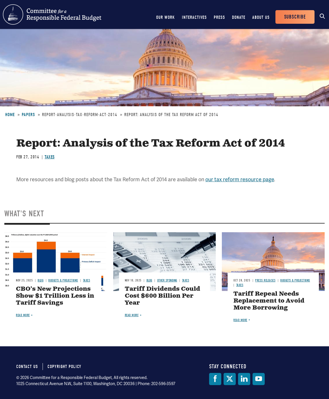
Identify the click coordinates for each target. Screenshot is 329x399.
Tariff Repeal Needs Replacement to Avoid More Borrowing (268, 301)
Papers (28, 114)
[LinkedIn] (244, 379)
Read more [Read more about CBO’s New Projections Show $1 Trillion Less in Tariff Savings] (23, 315)
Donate (238, 17)
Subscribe (295, 17)
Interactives (194, 17)
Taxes (50, 157)
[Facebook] (215, 379)
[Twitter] (230, 379)
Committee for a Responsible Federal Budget (52, 14)
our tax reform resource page (239, 179)
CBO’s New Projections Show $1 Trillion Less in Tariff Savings (55, 296)
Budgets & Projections (63, 280)
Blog (40, 280)
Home (10, 114)
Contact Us (27, 366)
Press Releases (265, 280)
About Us (261, 17)
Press (219, 17)
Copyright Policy (64, 366)
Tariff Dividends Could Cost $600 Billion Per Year (162, 296)
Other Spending (167, 280)
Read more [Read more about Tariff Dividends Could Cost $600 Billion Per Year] (132, 315)
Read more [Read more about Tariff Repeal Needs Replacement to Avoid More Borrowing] (240, 320)
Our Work (165, 17)
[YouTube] (259, 379)
